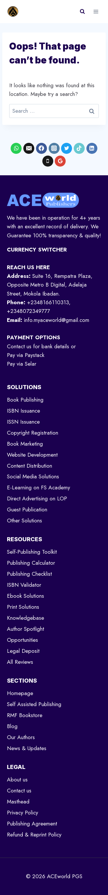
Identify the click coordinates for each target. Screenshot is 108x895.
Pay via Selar (21, 364)
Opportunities (22, 640)
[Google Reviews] (60, 161)
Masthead (18, 801)
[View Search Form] (82, 11)
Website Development (32, 455)
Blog (12, 726)
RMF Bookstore (24, 715)
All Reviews (20, 662)
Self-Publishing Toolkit (32, 552)
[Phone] (47, 161)
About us (17, 779)
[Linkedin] (91, 148)
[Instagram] (54, 148)
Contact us (19, 790)
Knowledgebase (25, 618)
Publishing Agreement (32, 823)
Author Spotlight (25, 629)
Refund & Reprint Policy (34, 835)
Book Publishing (25, 400)
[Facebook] (41, 148)
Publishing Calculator (31, 563)
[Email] (28, 148)
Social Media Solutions (33, 476)
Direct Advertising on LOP (37, 498)
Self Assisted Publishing (34, 704)
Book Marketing (25, 444)
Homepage (20, 693)
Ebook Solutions (25, 596)
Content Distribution (29, 466)
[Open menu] (95, 11)
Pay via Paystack (25, 355)
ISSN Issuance (23, 422)
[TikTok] (79, 148)
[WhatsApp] (16, 148)
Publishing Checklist (29, 574)
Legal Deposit (23, 651)
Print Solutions (23, 607)
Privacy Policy (22, 812)
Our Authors (21, 737)
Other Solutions (24, 520)
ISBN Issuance (23, 411)
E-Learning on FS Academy (38, 487)
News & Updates (26, 748)
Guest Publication (27, 509)
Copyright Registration (32, 433)
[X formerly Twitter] (66, 148)
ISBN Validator (24, 585)
